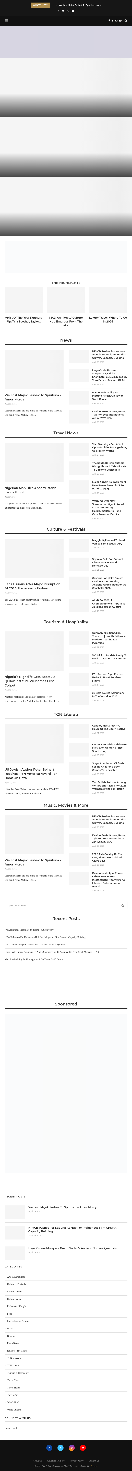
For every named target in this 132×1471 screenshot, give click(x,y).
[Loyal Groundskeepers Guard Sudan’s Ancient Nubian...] (66, 206)
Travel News (66, 432)
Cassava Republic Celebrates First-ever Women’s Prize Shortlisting (109, 748)
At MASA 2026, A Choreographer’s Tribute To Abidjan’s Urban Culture (108, 603)
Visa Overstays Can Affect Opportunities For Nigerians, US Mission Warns (109, 447)
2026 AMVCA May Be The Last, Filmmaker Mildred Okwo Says (107, 857)
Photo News (13, 1343)
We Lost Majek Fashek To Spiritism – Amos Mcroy (33, 397)
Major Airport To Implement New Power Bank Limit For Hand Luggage (109, 485)
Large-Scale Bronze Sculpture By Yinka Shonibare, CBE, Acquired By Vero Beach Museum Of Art (109, 375)
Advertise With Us (56, 1460)
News (66, 340)
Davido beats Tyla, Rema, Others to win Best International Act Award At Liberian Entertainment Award (108, 880)
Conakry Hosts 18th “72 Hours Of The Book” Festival (109, 727)
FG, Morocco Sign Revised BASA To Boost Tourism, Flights (108, 677)
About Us (37, 1460)
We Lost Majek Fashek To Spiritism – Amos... (82, 5)
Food (9, 1314)
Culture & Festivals (66, 529)
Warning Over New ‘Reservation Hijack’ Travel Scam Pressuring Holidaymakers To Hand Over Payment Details (108, 507)
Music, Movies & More (66, 805)
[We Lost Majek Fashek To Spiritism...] (66, 87)
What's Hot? (13, 1402)
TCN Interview (14, 1358)
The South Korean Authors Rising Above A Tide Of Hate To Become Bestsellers (109, 466)
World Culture (14, 1409)
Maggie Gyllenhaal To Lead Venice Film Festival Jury (108, 542)
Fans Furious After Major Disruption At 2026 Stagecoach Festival (33, 586)
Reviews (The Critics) (17, 1350)
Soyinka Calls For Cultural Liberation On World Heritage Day (107, 562)
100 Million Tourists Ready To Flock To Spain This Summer (109, 657)
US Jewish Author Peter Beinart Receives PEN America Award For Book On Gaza (31, 774)
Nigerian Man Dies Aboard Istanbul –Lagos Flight (33, 490)
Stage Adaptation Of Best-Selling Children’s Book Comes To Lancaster (108, 766)
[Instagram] (68, 11)
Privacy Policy (76, 1460)
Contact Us (94, 1460)
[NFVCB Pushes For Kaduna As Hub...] (66, 147)
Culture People (14, 1299)
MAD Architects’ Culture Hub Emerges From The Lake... (66, 321)
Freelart (94, 1466)
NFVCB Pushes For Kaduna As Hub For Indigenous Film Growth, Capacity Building (109, 354)
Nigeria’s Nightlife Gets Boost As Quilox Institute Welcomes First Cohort (30, 681)
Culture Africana (15, 1291)
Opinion (11, 1336)
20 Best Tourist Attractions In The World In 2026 (108, 694)
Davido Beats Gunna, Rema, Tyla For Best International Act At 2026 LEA (109, 415)
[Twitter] (63, 11)
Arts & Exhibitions (16, 1277)
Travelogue (12, 1395)
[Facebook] (58, 11)
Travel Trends (13, 1387)
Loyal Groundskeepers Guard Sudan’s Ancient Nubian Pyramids (35, 944)
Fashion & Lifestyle (16, 1306)
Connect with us (12, 1428)
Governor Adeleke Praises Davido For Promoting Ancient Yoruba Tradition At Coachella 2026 (109, 583)
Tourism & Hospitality (66, 621)
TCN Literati (66, 714)
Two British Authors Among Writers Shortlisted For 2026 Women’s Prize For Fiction (109, 785)
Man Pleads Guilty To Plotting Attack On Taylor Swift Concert (107, 396)
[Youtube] (73, 11)
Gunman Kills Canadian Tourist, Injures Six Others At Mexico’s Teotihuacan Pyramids (109, 637)
